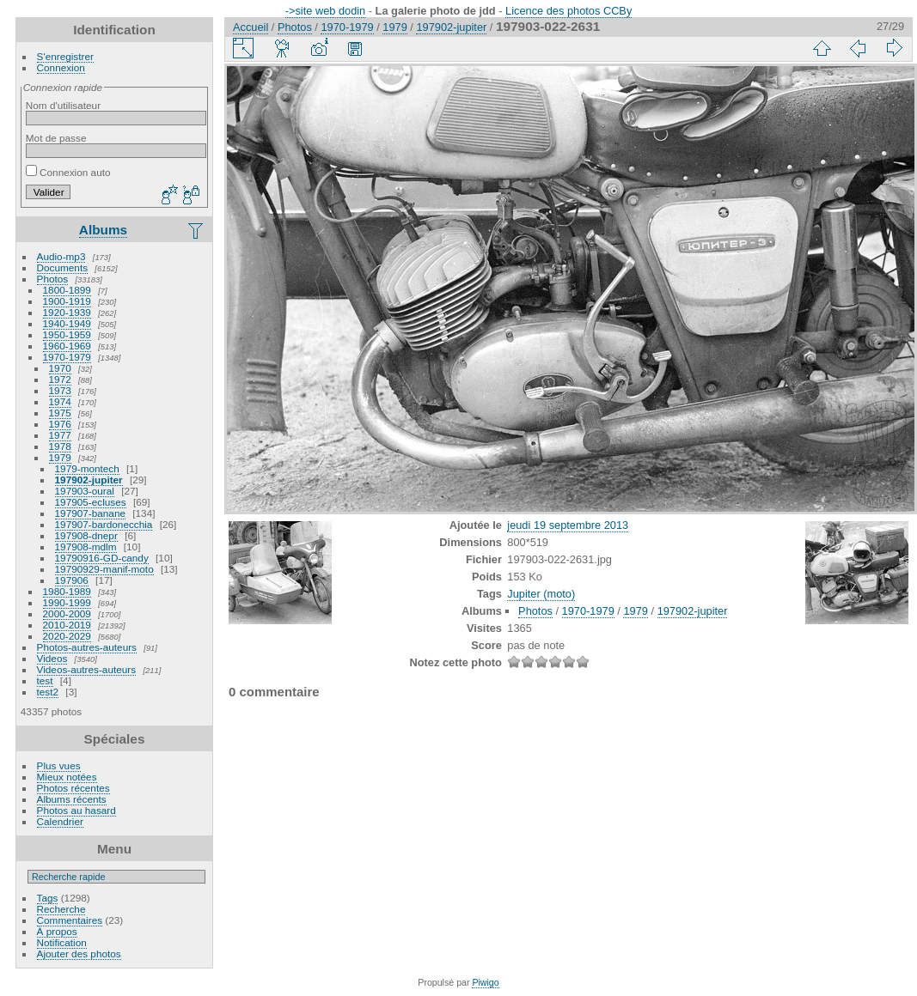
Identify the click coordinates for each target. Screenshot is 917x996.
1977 (60, 434)
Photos (53, 278)
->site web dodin (325, 10)
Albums (103, 229)
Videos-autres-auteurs (87, 669)
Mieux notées (67, 776)
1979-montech (87, 468)
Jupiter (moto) (541, 593)
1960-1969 (67, 345)
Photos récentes (73, 787)
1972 (60, 379)
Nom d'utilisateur (63, 105)
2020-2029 (67, 635)
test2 (48, 691)
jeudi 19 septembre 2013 (567, 525)
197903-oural (84, 490)
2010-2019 (67, 624)
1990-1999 (67, 602)
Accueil (250, 27)
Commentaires (70, 920)
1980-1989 (67, 591)
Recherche (61, 908)
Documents (63, 267)
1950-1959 (67, 334)
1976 (60, 423)
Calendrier (60, 821)
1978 (60, 446)
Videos (52, 658)
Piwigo (485, 982)
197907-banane (90, 513)
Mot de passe (56, 137)
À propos (57, 931)
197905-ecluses (90, 501)
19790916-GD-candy (102, 557)
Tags (47, 897)
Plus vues (59, 765)
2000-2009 (67, 613)
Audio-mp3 (61, 256)
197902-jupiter (89, 479)
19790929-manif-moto (104, 568)
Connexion (61, 67)
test (45, 680)
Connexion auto (68, 172)
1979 (60, 457)
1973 (60, 390)
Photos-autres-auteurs (87, 647)
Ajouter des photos (79, 953)
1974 (60, 401)
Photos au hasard (76, 810)
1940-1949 (67, 323)
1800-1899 (67, 289)
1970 (60, 368)
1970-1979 (67, 356)
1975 (60, 412)
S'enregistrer (65, 56)
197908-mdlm (86, 546)
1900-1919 (67, 301)
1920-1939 (67, 312)
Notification (62, 942)
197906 (72, 580)
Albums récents (72, 799)
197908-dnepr (86, 535)
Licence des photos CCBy (568, 10)
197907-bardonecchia (104, 524)
